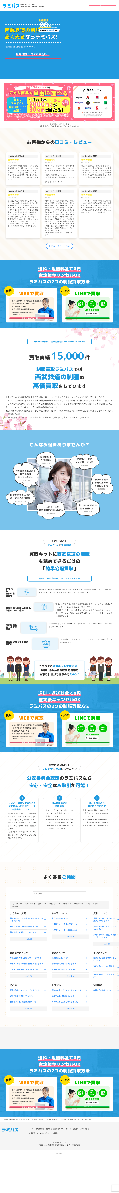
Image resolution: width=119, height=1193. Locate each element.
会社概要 (32, 1160)
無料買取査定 (40, 1156)
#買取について (47, 922)
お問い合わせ (84, 1156)
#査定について (90, 922)
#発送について (77, 922)
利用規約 (56, 1160)
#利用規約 (26, 925)
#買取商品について (62, 922)
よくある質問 (74, 1156)
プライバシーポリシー (44, 1160)
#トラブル (16, 925)
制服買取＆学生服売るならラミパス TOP (17, 1147)
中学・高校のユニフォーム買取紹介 (45, 1147)
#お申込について (33, 922)
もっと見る (28, 957)
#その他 (101, 922)
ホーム (31, 1156)
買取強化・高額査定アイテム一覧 (57, 1156)
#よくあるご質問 (18, 922)
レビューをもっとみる (59, 246)
